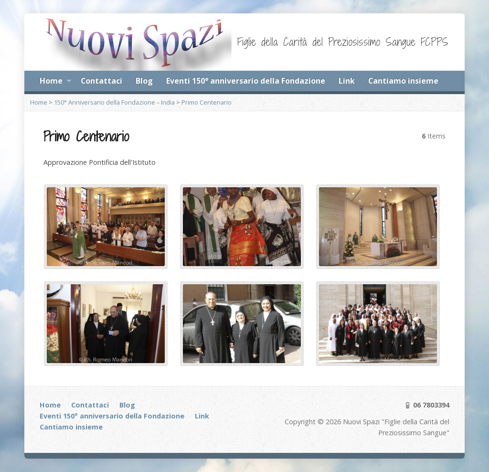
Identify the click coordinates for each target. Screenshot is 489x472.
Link (347, 80)
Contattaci (101, 80)
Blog (144, 80)
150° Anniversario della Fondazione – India (114, 102)
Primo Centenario (206, 102)
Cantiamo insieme (403, 80)
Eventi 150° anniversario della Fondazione (245, 80)
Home (55, 82)
